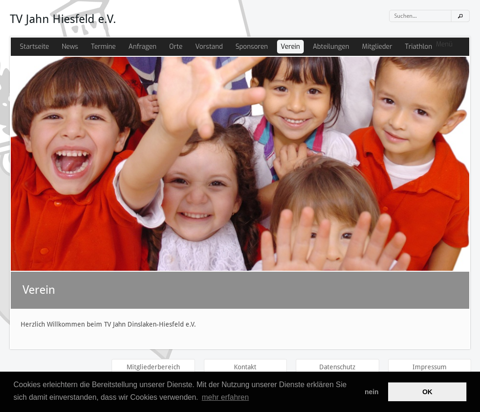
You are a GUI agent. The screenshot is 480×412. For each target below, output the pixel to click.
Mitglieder (377, 46)
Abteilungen (331, 46)
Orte (175, 46)
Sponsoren (251, 46)
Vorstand (209, 46)
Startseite (34, 46)
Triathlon (418, 46)
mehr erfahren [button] (225, 397)
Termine (103, 46)
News (70, 46)
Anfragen (142, 46)
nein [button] (372, 392)
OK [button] (427, 392)
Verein (290, 46)
